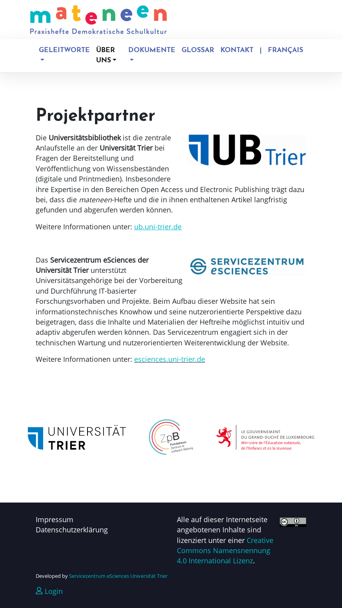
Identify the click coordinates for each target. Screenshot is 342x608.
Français (285, 50)
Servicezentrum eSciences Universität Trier (118, 575)
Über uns (105, 55)
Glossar (198, 50)
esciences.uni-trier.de (169, 359)
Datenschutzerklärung (72, 529)
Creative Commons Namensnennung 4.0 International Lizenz (225, 550)
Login (49, 591)
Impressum (54, 519)
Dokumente (151, 50)
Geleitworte (64, 50)
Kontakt (236, 50)
